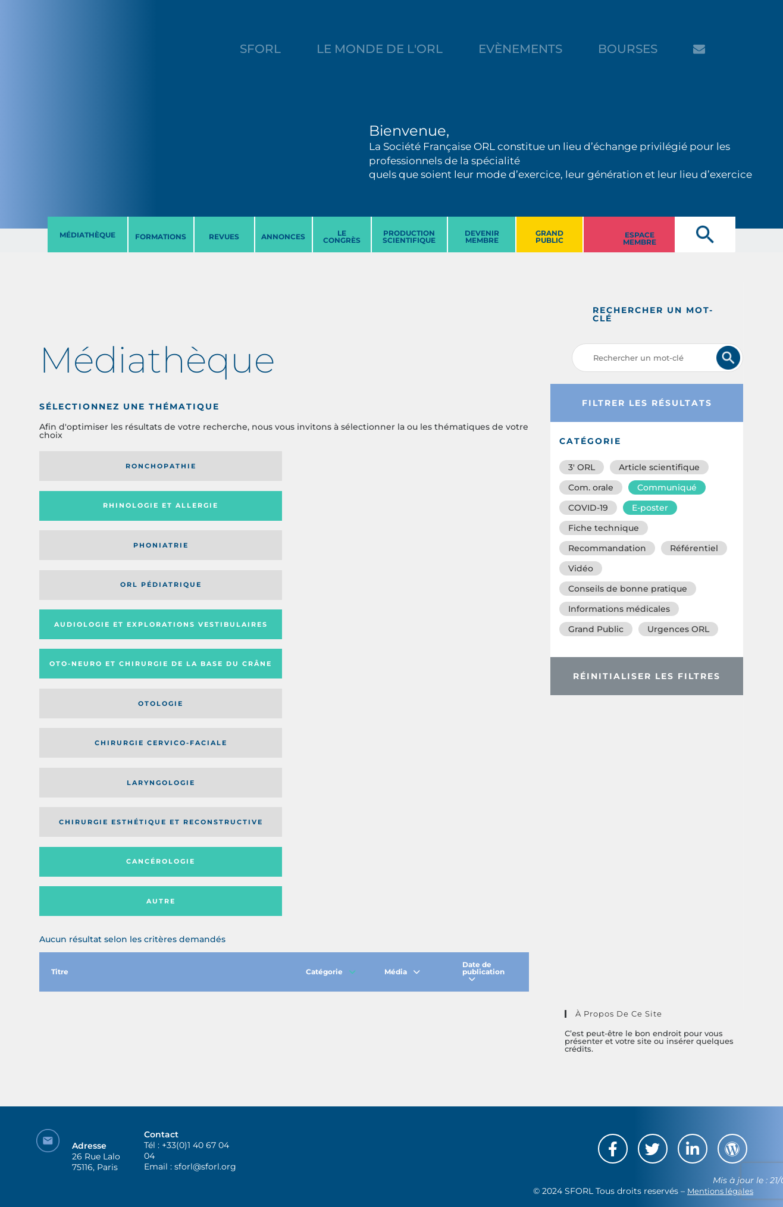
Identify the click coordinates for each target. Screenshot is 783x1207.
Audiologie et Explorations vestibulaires (83, 510)
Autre (462, 557)
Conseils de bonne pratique (627, 588)
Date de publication (483, 631)
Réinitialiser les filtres (647, 676)
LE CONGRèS (342, 237)
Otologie (340, 509)
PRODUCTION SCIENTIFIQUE (409, 237)
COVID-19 (588, 507)
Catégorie (331, 631)
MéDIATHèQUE (87, 234)
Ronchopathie (95, 466)
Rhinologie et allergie (205, 466)
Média (402, 631)
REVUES (224, 236)
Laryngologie (95, 557)
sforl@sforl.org (205, 1133)
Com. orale (590, 487)
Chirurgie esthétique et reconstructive (210, 557)
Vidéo (580, 568)
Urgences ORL (678, 629)
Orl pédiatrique (462, 466)
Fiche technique (603, 528)
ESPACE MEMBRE (639, 238)
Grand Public (596, 629)
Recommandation (607, 548)
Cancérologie (340, 557)
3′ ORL (581, 467)
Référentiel (694, 548)
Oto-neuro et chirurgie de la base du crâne (210, 510)
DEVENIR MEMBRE (482, 237)
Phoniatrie (340, 466)
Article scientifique (659, 467)
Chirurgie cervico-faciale (455, 510)
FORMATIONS (160, 236)
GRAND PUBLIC (549, 237)
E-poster (650, 507)
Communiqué (667, 487)
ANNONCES (283, 236)
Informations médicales (619, 609)
